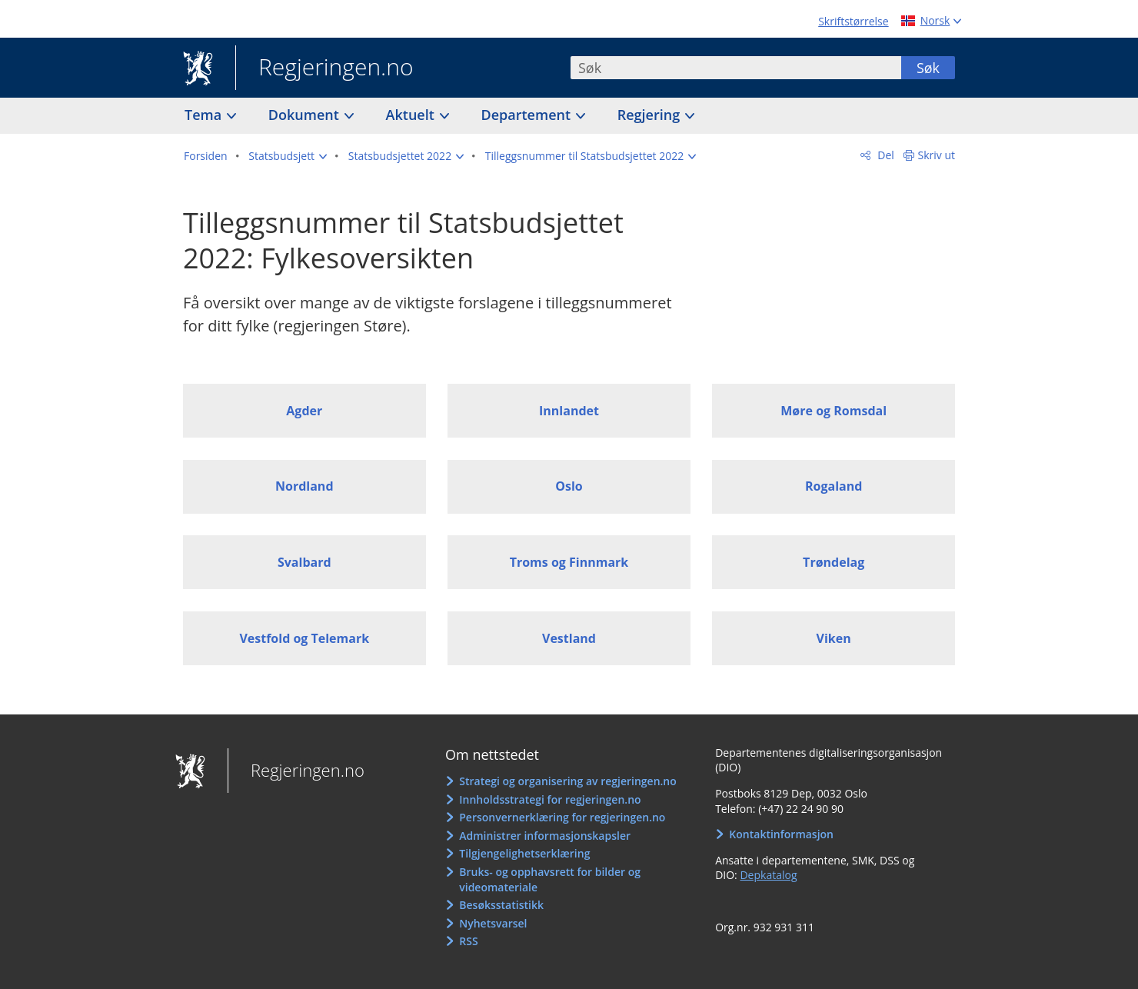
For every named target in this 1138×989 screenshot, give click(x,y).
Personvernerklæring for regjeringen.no (562, 817)
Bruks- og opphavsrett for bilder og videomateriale (550, 879)
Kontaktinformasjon (781, 834)
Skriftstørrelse (853, 21)
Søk (928, 67)
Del (884, 155)
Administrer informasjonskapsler (545, 835)
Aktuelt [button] (412, 114)
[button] (287, 156)
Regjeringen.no (324, 68)
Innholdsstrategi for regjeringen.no (550, 799)
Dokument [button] (305, 114)
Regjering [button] (650, 114)
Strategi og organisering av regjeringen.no (568, 781)
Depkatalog (768, 874)
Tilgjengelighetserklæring (524, 853)
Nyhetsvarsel (493, 923)
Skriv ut (937, 155)
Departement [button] (527, 114)
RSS (468, 941)
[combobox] (736, 67)
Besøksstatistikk (501, 904)
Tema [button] (205, 114)
